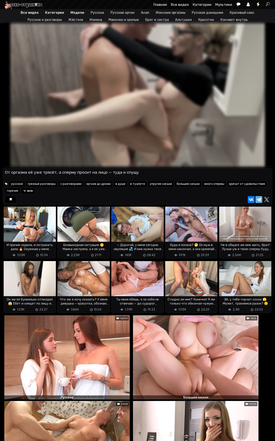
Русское (97, 13)
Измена (96, 20)
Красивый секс (242, 13)
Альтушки (183, 20)
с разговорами (70, 184)
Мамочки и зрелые (123, 20)
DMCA (10, 430)
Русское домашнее (207, 13)
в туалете (137, 184)
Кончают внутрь (234, 20)
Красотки (206, 20)
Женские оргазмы (170, 13)
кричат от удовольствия (247, 184)
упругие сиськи (161, 184)
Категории (202, 4)
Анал (145, 13)
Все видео (180, 4)
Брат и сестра (157, 20)
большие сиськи (188, 184)
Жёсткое (75, 20)
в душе (120, 184)
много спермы (214, 184)
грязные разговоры (42, 184)
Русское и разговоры (45, 20)
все (28, 191)
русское (17, 184)
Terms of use (25, 430)
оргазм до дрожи (98, 184)
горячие (12, 191)
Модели (77, 13)
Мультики (223, 4)
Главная (160, 4)
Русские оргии (122, 13)
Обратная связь (47, 430)
